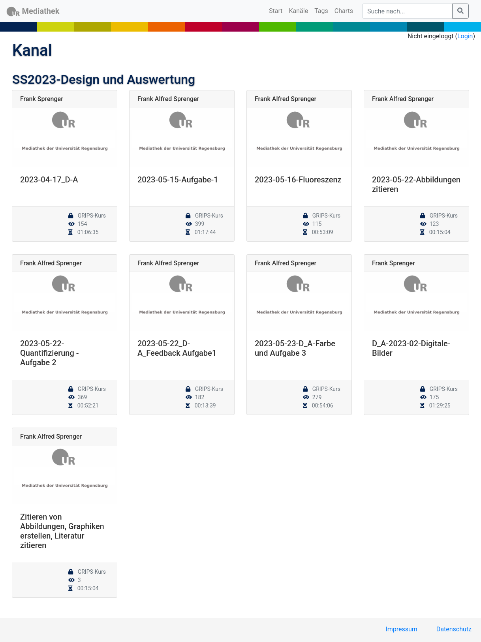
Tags (321, 11)
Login (465, 36)
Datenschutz (454, 629)
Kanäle (298, 11)
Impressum (401, 629)
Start (277, 10)
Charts (343, 11)
